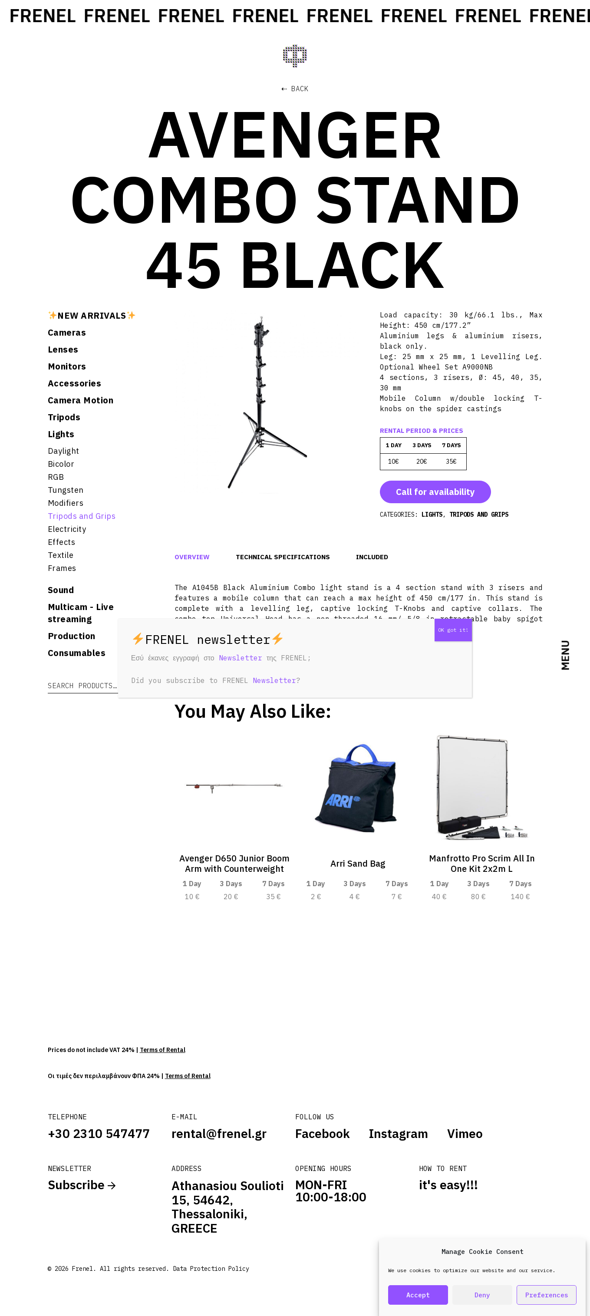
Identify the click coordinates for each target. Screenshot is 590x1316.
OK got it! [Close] (453, 630)
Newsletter (240, 657)
